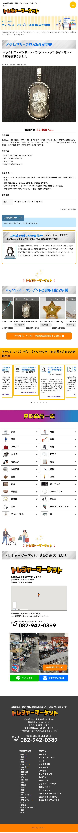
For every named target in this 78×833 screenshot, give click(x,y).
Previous (4, 312)
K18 (35, 224)
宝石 (23, 803)
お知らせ (42, 778)
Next (74, 312)
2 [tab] (34, 403)
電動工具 (24, 773)
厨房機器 (24, 781)
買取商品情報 (25, 752)
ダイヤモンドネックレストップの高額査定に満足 (55, 370)
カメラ (23, 768)
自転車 (23, 806)
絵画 (23, 791)
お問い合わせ (44, 788)
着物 (23, 783)
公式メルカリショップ (48, 797)
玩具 (23, 758)
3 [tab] (37, 403)
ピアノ (23, 778)
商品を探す (43, 781)
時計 (23, 760)
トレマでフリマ (45, 775)
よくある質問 (44, 765)
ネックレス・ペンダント (12, 224)
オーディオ (25, 796)
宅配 (23, 813)
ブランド (24, 765)
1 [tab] (31, 403)
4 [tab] (41, 403)
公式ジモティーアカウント (50, 794)
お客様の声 (43, 768)
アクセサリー (26, 801)
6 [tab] (47, 403)
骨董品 (23, 786)
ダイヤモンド (27, 224)
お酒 (23, 793)
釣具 (23, 788)
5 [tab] (44, 403)
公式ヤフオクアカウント (49, 801)
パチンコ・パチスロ (28, 808)
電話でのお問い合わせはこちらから (43, 625)
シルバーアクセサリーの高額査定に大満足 (28, 369)
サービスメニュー (46, 758)
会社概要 (42, 755)
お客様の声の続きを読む (29, 393)
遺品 (23, 811)
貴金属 (23, 798)
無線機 (23, 775)
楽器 (23, 763)
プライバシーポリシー (48, 784)
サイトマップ (44, 791)
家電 (23, 755)
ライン (42, 762)
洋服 (23, 770)
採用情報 (42, 771)
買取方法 (42, 752)
